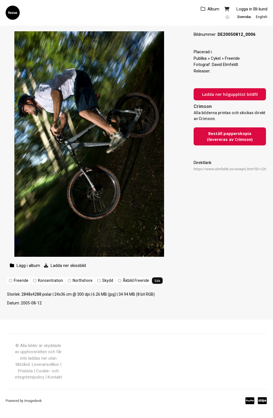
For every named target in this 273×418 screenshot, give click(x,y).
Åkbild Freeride (136, 280)
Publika (200, 58)
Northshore (83, 280)
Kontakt (55, 377)
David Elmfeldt (225, 64)
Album (213, 9)
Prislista (25, 370)
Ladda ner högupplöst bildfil (230, 94)
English (261, 17)
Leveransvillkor (45, 364)
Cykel (216, 58)
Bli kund (260, 9)
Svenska (244, 17)
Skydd (107, 280)
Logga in (244, 9)
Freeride (21, 280)
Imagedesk (33, 401)
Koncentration (50, 280)
